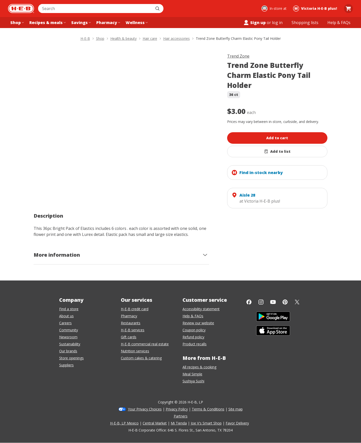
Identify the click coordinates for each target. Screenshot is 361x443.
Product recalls (195, 344)
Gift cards (128, 337)
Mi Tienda (179, 423)
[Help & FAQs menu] (339, 22)
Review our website (198, 323)
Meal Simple (192, 374)
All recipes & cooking (199, 367)
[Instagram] (260, 302)
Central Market (155, 423)
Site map (235, 409)
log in (277, 22)
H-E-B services (132, 330)
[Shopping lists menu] (305, 22)
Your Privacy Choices (145, 409)
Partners (181, 416)
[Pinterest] (285, 302)
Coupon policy (194, 330)
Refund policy (193, 337)
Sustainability (69, 344)
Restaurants (130, 323)
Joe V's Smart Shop (206, 423)
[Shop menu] (16, 22)
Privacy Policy (177, 409)
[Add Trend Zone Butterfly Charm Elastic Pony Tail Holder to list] (277, 151)
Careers (65, 323)
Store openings (71, 358)
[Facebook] (248, 302)
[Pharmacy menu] (107, 22)
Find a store (68, 309)
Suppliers (66, 365)
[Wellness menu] (136, 22)
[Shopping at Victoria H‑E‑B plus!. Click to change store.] (316, 8)
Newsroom (68, 337)
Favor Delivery (237, 423)
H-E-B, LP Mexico (124, 423)
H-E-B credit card (134, 309)
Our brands (68, 351)
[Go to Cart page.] (348, 8)
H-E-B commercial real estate (145, 344)
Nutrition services (135, 351)
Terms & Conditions (208, 409)
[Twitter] (297, 302)
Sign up (254, 23)
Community (68, 330)
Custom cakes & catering (141, 358)
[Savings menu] (80, 22)
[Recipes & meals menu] (47, 22)
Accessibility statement (201, 309)
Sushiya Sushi (193, 381)
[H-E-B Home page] (21, 8)
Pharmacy (129, 316)
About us (66, 316)
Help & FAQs (193, 316)
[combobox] (95, 8)
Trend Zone (238, 56)
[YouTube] (273, 302)
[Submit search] (157, 8)
